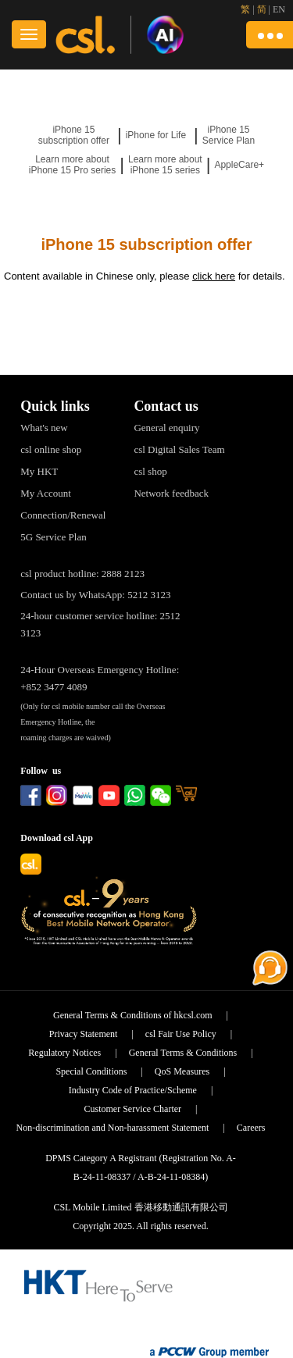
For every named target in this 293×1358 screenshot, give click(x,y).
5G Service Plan (53, 537)
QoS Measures (182, 1071)
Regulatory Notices (64, 1052)
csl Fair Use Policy (180, 1033)
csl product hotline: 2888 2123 (82, 573)
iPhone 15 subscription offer (73, 135)
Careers (251, 1127)
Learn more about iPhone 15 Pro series (72, 165)
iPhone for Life (156, 135)
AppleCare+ (239, 164)
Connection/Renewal (62, 515)
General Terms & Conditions (183, 1052)
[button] (269, 34)
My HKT (39, 471)
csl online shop (50, 449)
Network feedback (171, 493)
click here (213, 276)
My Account (45, 493)
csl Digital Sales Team (179, 449)
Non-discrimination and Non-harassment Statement (112, 1127)
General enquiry (166, 427)
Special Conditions (91, 1071)
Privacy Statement (83, 1033)
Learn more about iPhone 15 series (165, 165)
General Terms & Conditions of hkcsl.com (133, 1015)
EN (279, 9)
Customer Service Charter (132, 1108)
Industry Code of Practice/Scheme (133, 1090)
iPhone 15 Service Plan (228, 135)
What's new (43, 427)
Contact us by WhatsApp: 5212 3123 (95, 595)
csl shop (150, 471)
